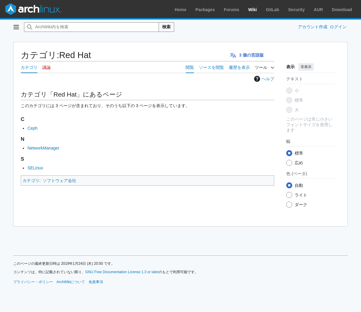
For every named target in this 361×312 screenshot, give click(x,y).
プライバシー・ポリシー (33, 282)
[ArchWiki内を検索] (91, 27)
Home (181, 9)
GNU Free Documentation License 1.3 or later (122, 272)
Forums (231, 9)
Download (342, 9)
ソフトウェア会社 (59, 180)
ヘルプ (263, 79)
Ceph (32, 128)
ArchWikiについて (70, 282)
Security (296, 9)
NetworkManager (43, 148)
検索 (166, 26)
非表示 (306, 67)
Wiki (252, 9)
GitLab (272, 9)
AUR (318, 9)
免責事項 (96, 282)
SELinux (35, 167)
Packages (205, 9)
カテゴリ (31, 180)
